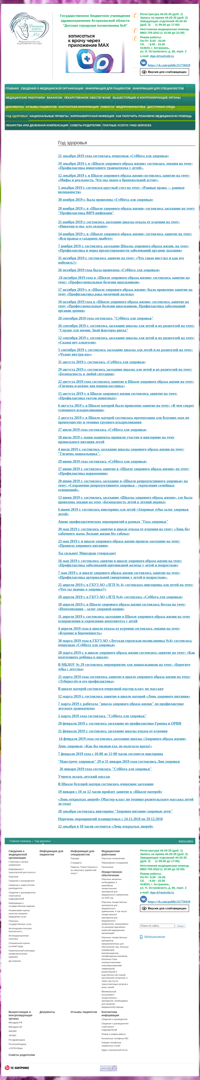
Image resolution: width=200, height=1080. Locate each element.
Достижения (15, 961)
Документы (15, 106)
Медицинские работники (25, 97)
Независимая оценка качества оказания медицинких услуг (19, 913)
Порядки (75, 858)
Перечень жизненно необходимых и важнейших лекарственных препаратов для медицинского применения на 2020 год (115, 888)
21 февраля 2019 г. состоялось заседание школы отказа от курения (112, 731)
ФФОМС (13, 1031)
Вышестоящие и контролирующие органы (147, 97)
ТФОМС (12, 1035)
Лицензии (13, 876)
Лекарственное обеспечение (87, 97)
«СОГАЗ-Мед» (16, 1048)
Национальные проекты (49, 116)
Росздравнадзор (17, 1040)
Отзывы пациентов (41, 106)
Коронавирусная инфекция (92, 116)
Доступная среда (161, 106)
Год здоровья (42, 841)
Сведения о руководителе (22, 881)
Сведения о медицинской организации (52, 88)
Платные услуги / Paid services (127, 125)
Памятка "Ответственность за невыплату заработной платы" (84, 870)
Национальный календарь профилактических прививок (22, 953)
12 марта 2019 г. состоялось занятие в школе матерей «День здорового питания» (124, 696)
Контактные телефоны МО (115, 1038)
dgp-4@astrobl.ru (162, 56)
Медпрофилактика (130, 106)
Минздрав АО (15, 1027)
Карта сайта (186, 841)
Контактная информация (79, 106)
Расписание (108, 867)
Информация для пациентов (108, 88)
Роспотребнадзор (17, 1044)
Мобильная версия (154, 936)
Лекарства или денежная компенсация (37, 125)
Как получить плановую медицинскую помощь (154, 116)
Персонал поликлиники (113, 858)
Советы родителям (85, 125)
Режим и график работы (114, 1034)
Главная (12, 88)
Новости (107, 106)
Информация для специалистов (158, 88)
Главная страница (20, 841)
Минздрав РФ (15, 1022)
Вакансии (54, 97)
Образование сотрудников (115, 863)
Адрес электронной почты (115, 1050)
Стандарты (76, 863)
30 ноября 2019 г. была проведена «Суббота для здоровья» (105, 199)
